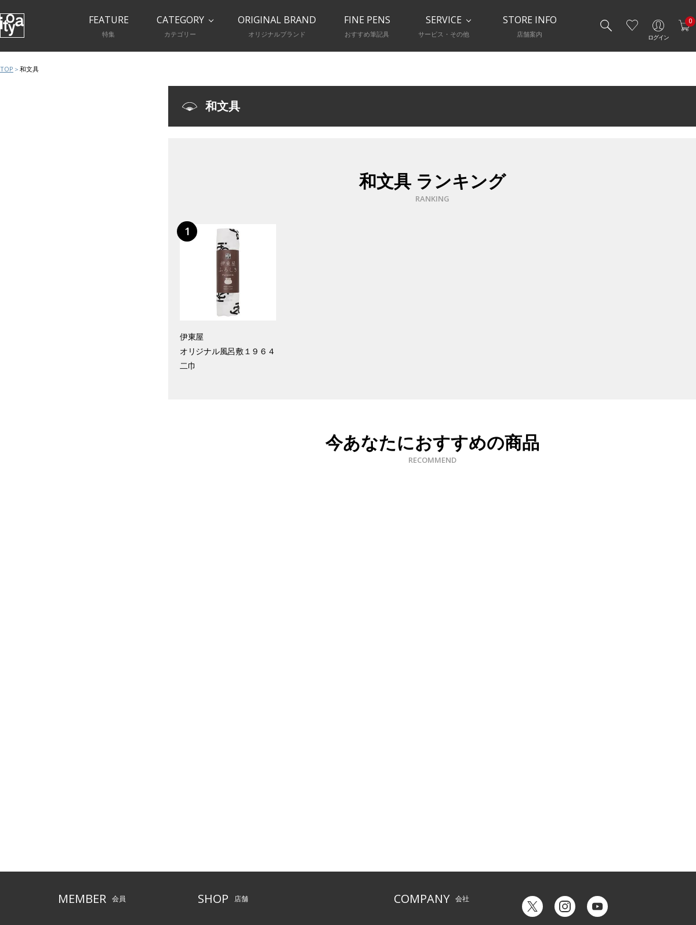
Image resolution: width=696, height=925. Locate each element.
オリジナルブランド (425, 826)
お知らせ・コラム (310, 844)
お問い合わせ (79, 844)
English (579, 878)
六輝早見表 (533, 816)
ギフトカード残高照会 (551, 833)
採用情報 (408, 862)
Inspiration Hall (223, 826)
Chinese (625, 878)
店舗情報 (296, 826)
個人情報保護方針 (86, 862)
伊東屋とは (411, 809)
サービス (296, 809)
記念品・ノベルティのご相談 (439, 844)
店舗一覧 (212, 809)
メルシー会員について (93, 826)
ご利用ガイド (79, 809)
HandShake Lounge (229, 844)
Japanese (531, 878)
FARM (207, 879)
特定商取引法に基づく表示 (100, 879)
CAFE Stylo (214, 862)
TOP (6, 68)
